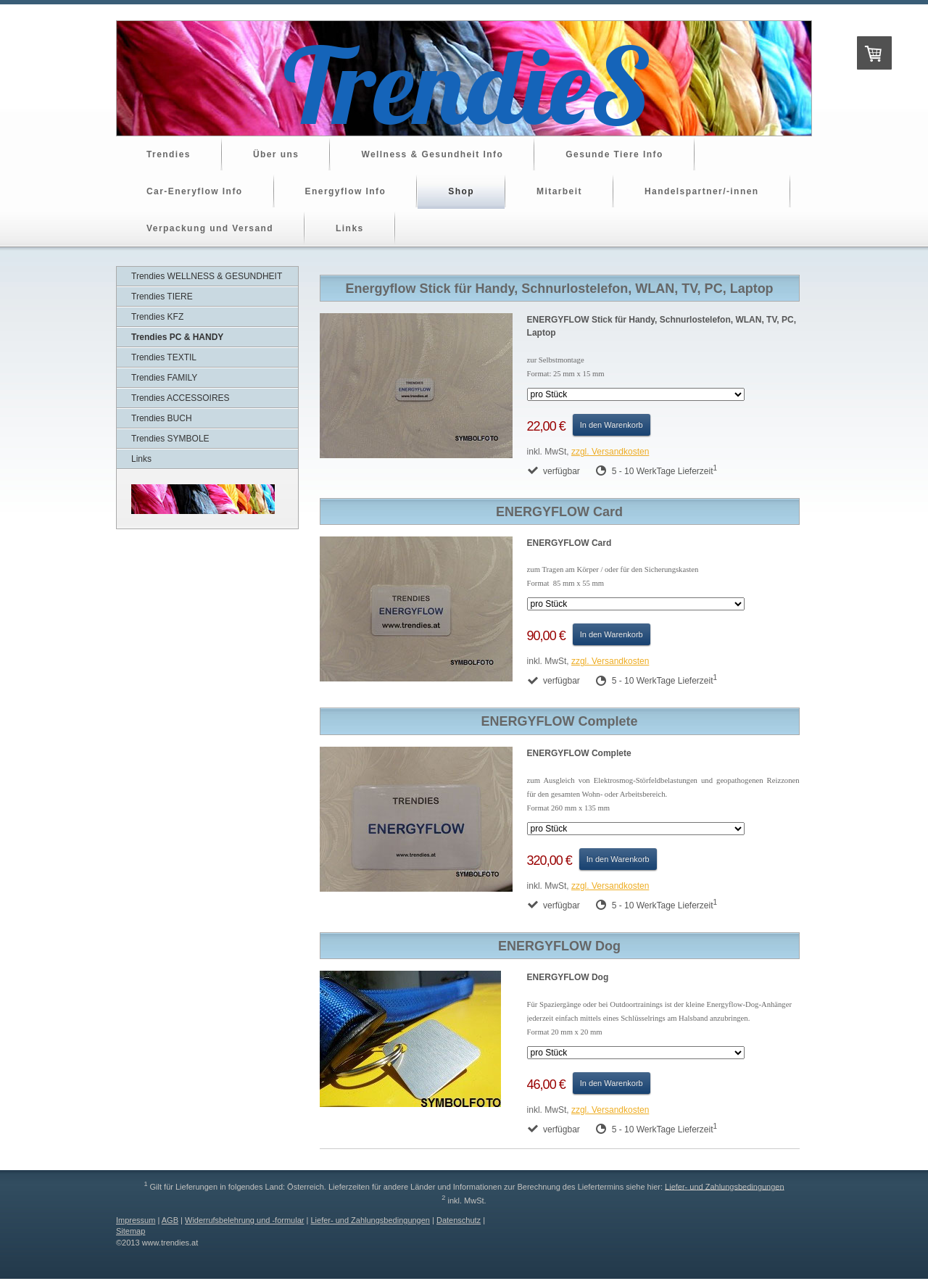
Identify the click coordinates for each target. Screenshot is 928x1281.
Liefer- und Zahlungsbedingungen (724, 1186)
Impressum (135, 1220)
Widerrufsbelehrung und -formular (244, 1220)
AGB (170, 1220)
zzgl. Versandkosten (610, 452)
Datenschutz (458, 1220)
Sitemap (130, 1231)
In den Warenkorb (611, 424)
